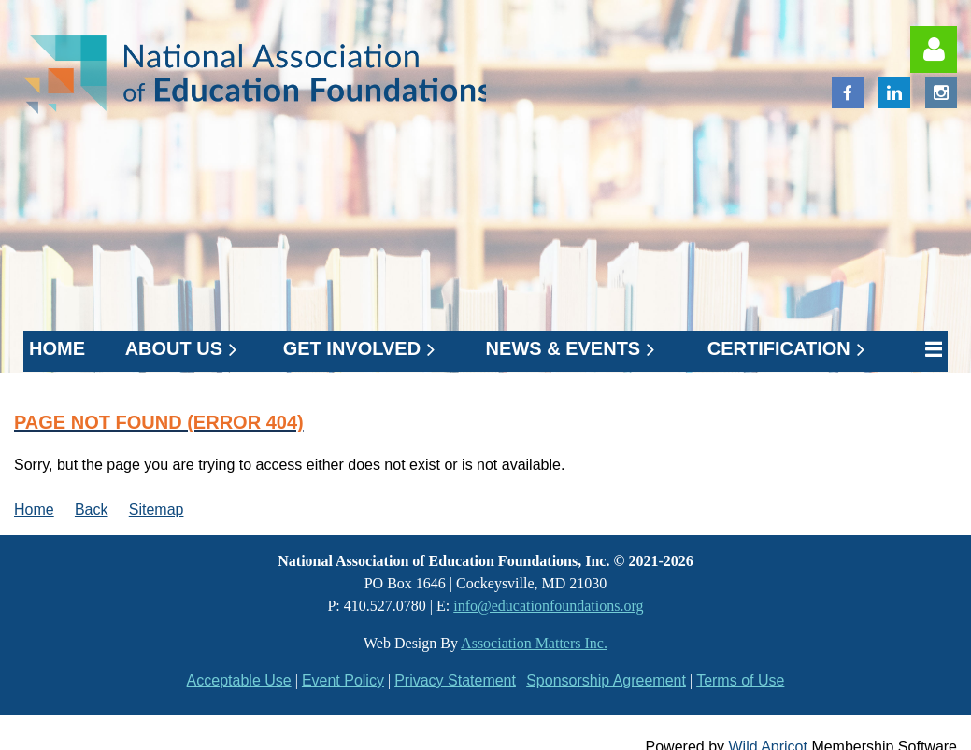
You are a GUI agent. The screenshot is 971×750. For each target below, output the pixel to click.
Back (91, 509)
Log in (933, 49)
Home (34, 509)
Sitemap (156, 509)
